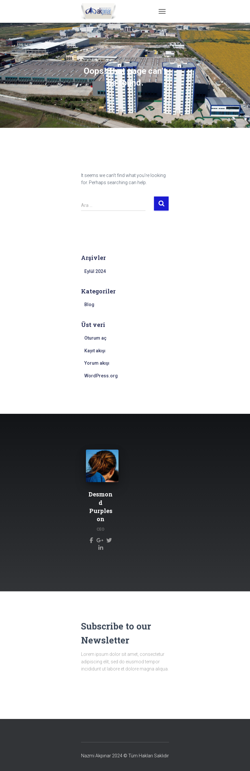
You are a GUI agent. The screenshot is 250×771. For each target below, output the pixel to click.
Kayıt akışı (94, 350)
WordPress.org (101, 375)
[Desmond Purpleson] (91, 540)
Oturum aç (95, 338)
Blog (89, 304)
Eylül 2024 (95, 271)
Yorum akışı (96, 363)
